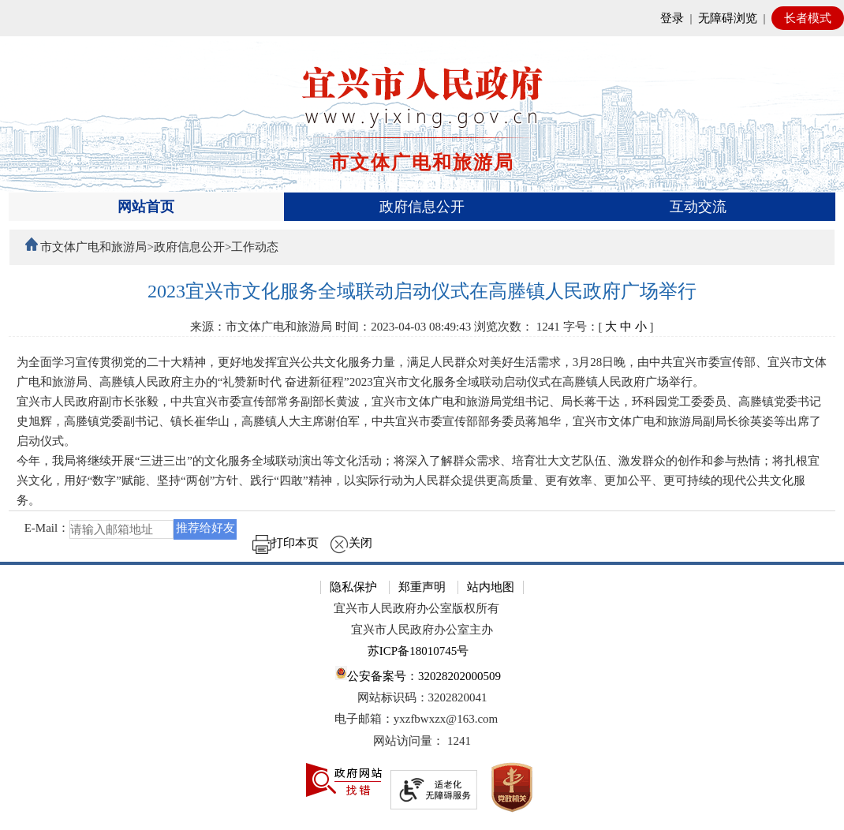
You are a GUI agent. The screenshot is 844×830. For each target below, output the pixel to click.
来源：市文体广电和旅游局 (261, 326)
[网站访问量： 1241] (422, 741)
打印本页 (285, 543)
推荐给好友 (205, 528)
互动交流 (698, 207)
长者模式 (807, 18)
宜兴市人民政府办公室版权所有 (416, 608)
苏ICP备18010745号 (418, 651)
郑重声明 (422, 587)
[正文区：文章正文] (422, 421)
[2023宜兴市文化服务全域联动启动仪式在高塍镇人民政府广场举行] (422, 291)
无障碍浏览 (727, 18)
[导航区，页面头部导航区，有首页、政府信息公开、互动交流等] (422, 207)
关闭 (351, 543)
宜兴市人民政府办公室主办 (422, 629)
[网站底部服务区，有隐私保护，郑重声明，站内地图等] (422, 696)
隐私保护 (353, 587)
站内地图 (490, 587)
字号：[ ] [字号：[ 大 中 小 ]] (608, 326)
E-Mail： (47, 528)
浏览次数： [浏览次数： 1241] (517, 326)
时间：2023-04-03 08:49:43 (403, 326)
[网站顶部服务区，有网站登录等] (422, 18)
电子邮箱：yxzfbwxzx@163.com (416, 718)
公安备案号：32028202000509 (418, 674)
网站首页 (146, 207)
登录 (672, 18)
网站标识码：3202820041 (422, 697)
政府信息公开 (422, 207)
